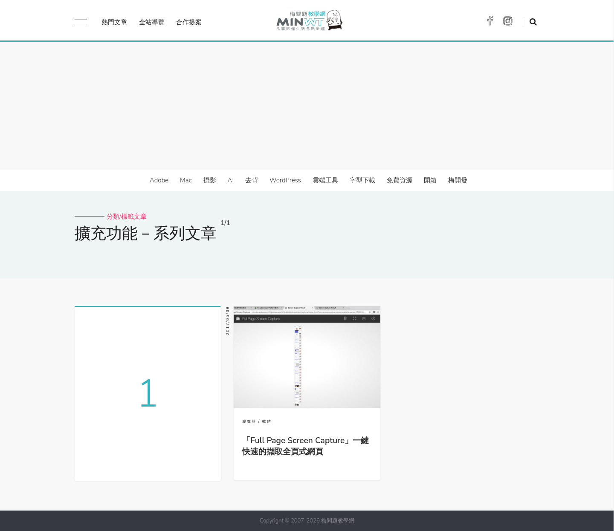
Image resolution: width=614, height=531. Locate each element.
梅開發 (457, 180)
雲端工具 (325, 180)
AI (231, 180)
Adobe (159, 180)
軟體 (267, 421)
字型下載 (362, 180)
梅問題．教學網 (309, 22)
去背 (251, 180)
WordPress (285, 180)
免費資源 (399, 180)
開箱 (430, 180)
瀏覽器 (249, 421)
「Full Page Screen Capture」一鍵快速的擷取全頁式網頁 (305, 446)
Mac (185, 180)
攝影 (209, 180)
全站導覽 (152, 22)
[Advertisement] (307, 105)
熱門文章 (114, 22)
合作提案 (189, 22)
